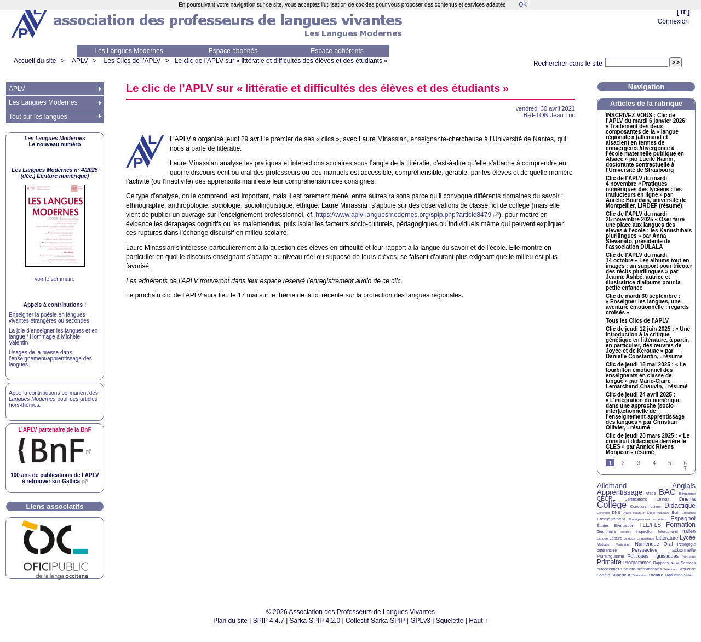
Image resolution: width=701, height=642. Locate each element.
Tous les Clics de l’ (637, 321)
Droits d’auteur (634, 512)
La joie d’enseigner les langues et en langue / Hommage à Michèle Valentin (53, 337)
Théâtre (655, 574)
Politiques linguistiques (653, 556)
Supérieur (620, 574)
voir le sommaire (54, 279)
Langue (602, 538)
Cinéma (687, 499)
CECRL (606, 499)
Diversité (603, 512)
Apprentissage (619, 492)
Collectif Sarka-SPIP (375, 620)
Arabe (651, 493)
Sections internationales (641, 569)
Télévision (639, 575)
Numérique (647, 544)
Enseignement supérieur (647, 519)
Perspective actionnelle (663, 550)
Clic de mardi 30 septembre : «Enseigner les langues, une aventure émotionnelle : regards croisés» (647, 305)
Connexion (673, 21)
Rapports (661, 563)
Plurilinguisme (610, 556)
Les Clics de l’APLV (132, 61)
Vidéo (688, 575)
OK (522, 5)
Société (603, 575)
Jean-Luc (549, 115)
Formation (681, 525)
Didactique (680, 505)
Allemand (612, 486)
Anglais (684, 486)
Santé (674, 563)
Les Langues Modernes (128, 51)
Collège (612, 504)
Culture (655, 506)
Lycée (688, 537)
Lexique (629, 538)
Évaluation (624, 525)
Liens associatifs (55, 506)
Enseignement (611, 519)
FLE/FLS (649, 525)
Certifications (636, 499)
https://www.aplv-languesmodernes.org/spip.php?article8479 (403, 215)
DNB (616, 512)
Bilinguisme (687, 493)
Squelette (450, 620)
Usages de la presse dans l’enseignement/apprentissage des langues (50, 358)
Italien (689, 531)
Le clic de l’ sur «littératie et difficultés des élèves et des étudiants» (281, 61)
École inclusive (658, 512)
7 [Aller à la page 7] (685, 469)
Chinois (663, 499)
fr (683, 11)
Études (603, 526)
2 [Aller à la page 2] (623, 463)
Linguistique (645, 538)
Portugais (689, 556)
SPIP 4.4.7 (268, 620)
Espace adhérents (337, 51)
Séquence (687, 569)
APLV (80, 61)
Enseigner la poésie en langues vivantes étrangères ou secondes (49, 318)
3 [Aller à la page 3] (638, 463)
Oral (668, 544)
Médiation (604, 544)
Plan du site (230, 620)
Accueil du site (35, 61)
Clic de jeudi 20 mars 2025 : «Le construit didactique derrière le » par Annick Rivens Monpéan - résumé (647, 444)
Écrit (675, 512)
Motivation (623, 544)
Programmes (637, 562)
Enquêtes (689, 512)
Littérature (667, 538)
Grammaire (606, 532)
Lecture (616, 538)
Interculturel (668, 532)
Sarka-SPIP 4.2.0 (315, 620)
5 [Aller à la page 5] (669, 463)
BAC (667, 491)
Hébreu (625, 532)
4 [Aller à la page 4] (654, 463)
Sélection (670, 569)
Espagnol (683, 518)
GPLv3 (420, 620)
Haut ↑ (478, 620)
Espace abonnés (233, 51)
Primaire (609, 562)
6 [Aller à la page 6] (685, 463)
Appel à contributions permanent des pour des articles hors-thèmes (53, 399)
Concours (638, 506)
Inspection (644, 532)
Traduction (674, 575)
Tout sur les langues (38, 117)
